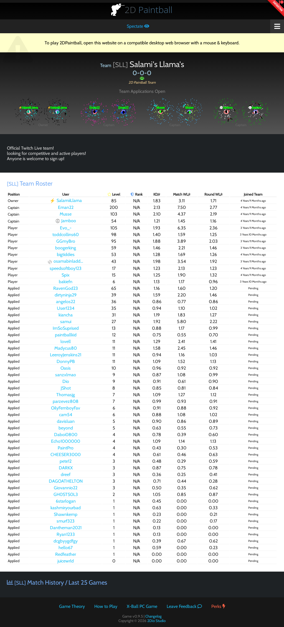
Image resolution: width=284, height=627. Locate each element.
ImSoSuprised (66, 328)
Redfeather (65, 554)
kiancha (66, 315)
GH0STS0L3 (66, 494)
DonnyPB (66, 361)
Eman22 (65, 207)
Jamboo (65, 221)
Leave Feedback (184, 606)
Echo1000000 (65, 441)
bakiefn (65, 281)
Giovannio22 (65, 487)
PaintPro (65, 448)
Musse (66, 214)
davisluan (66, 421)
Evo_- (66, 228)
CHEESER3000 (65, 454)
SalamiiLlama (66, 201)
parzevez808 (65, 401)
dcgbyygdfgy (66, 541)
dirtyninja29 (66, 295)
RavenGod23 (65, 288)
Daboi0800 (65, 434)
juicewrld (65, 561)
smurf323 (66, 521)
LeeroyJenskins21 (65, 354)
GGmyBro (65, 241)
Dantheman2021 (66, 527)
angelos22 (65, 301)
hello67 (66, 547)
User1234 (65, 308)
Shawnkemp (65, 514)
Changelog (153, 616)
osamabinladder (66, 261)
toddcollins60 (65, 234)
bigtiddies (66, 254)
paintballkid (66, 334)
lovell (65, 341)
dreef (65, 474)
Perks (218, 606)
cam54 (65, 414)
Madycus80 (65, 348)
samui (65, 321)
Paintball (149, 10)
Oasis (65, 368)
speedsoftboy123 (66, 268)
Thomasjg (65, 394)
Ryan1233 (66, 534)
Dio (65, 381)
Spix (66, 275)
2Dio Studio (156, 620)
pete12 (66, 461)
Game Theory (72, 606)
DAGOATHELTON (66, 481)
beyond (66, 428)
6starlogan (66, 501)
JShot (66, 388)
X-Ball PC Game (142, 606)
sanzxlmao (65, 374)
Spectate (138, 26)
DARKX (66, 467)
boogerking (65, 247)
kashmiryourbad (65, 507)
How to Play (105, 606)
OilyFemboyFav (65, 408)
